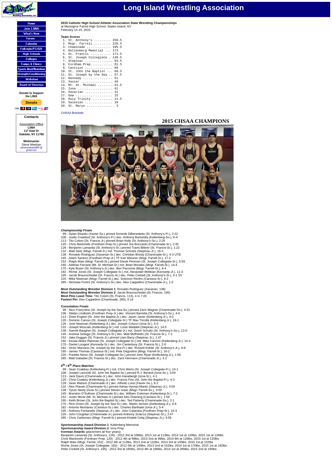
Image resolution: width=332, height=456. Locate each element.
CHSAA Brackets (72, 113)
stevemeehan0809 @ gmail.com (31, 148)
